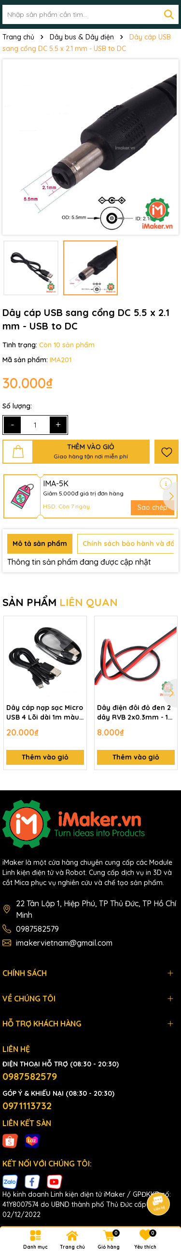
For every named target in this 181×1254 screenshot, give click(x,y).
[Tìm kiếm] (169, 14)
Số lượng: (17, 406)
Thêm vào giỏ (45, 757)
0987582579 (37, 929)
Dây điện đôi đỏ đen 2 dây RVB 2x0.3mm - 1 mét (134, 712)
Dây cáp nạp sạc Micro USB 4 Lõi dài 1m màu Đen (44, 712)
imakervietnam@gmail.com (64, 943)
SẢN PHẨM (60, 602)
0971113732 (27, 1106)
